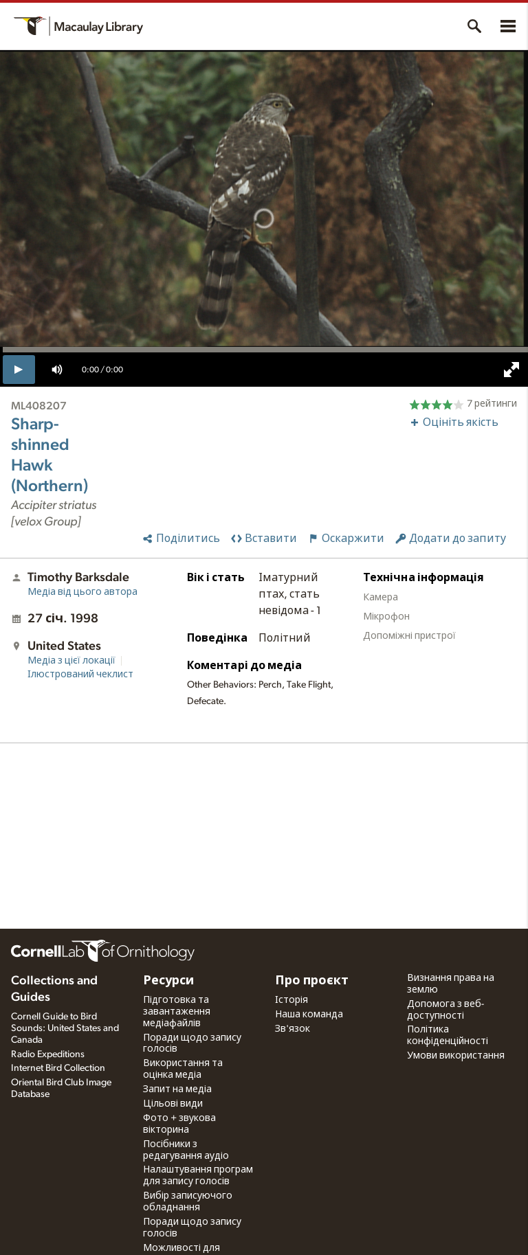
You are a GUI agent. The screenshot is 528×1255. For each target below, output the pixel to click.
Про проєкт (312, 981)
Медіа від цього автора (83, 592)
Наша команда (309, 1014)
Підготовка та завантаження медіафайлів (176, 1011)
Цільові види (173, 1104)
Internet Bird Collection (58, 1068)
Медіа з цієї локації (72, 661)
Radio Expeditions (48, 1054)
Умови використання (456, 1056)
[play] (19, 369)
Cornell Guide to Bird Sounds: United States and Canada (65, 1028)
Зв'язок (292, 1029)
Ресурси (168, 981)
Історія (291, 1000)
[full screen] (511, 370)
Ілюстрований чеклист (80, 674)
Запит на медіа (177, 1089)
